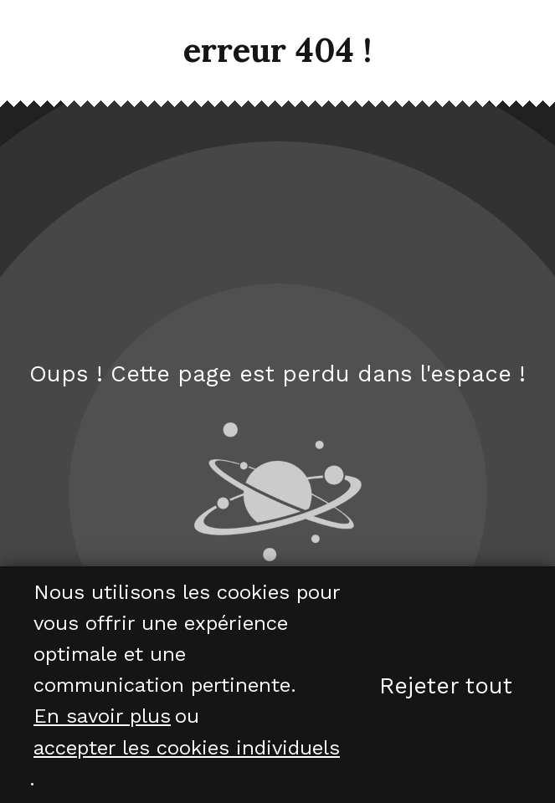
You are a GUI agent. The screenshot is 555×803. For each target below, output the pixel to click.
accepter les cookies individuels (186, 748)
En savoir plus (102, 717)
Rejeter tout (445, 686)
